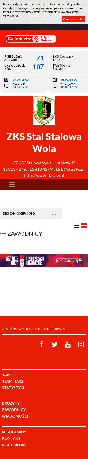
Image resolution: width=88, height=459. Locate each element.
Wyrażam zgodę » (73, 18)
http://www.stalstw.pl (44, 175)
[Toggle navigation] (79, 39)
